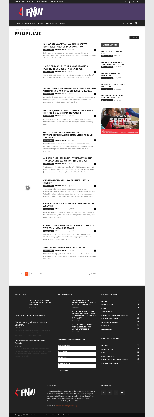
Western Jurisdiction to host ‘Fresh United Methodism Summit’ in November (68, 111)
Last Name (62, 357)
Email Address (64, 345)
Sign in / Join (20, 2)
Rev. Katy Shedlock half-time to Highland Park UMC (112, 63)
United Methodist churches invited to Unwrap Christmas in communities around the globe (68, 135)
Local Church (64, 363)
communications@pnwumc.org (66, 406)
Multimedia (51, 23)
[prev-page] (17, 274)
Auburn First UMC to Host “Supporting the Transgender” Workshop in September (67, 159)
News (40, 23)
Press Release (25, 30)
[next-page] (46, 274)
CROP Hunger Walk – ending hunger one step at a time (68, 204)
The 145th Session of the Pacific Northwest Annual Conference (39, 302)
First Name (62, 351)
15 (41, 274)
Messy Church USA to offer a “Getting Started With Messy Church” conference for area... (69, 89)
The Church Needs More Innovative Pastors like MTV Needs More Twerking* (83, 302)
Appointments (107, 56)
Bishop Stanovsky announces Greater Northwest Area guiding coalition (65, 45)
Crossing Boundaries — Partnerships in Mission (66, 181)
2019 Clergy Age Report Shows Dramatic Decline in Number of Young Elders (65, 67)
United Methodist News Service (30, 315)
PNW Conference (60, 49)
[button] (136, 23)
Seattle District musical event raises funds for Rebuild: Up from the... (82, 327)
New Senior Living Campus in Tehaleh (64, 247)
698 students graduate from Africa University (31, 323)
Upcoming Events (58, 2)
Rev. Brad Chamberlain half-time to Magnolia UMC (113, 97)
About (63, 23)
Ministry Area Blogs (26, 23)
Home (17, 30)
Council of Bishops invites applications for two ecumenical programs (68, 226)
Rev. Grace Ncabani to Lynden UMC (110, 74)
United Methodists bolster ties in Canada (30, 341)
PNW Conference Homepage (38, 2)
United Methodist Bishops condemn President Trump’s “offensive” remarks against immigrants (84, 315)
